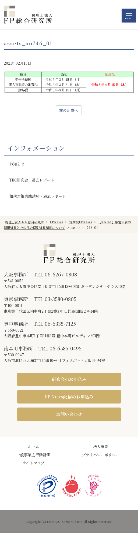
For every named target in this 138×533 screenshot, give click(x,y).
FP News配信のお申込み (69, 397)
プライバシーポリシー (100, 454)
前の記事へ (68, 110)
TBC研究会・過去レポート (31, 180)
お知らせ (16, 163)
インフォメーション (36, 148)
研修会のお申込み (69, 379)
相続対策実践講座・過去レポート (37, 196)
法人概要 (100, 446)
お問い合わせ (69, 414)
